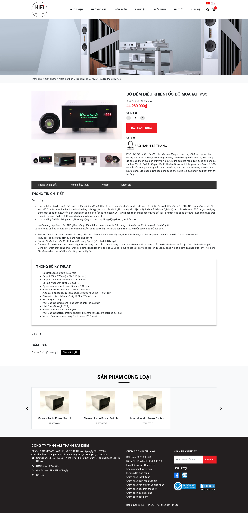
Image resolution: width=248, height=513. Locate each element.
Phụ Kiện (140, 9)
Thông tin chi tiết (47, 184)
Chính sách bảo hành (137, 497)
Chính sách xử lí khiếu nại (139, 493)
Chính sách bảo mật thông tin (141, 489)
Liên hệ (195, 9)
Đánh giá (126, 184)
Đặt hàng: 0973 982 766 (138, 457)
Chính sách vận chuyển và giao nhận (145, 485)
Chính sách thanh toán (138, 477)
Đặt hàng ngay (141, 127)
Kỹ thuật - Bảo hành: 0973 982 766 (144, 461)
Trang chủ (36, 79)
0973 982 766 (52, 466)
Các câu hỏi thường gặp (139, 469)
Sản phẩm (121, 9)
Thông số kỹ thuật (79, 184)
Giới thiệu (76, 9)
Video (105, 184)
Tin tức (178, 9)
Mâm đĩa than (66, 79)
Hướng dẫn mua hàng (137, 473)
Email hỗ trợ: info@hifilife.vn (140, 465)
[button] (27, 408)
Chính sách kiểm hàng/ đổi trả (141, 481)
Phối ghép (159, 9)
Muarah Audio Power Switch (54, 418)
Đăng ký (210, 459)
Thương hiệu (99, 9)
